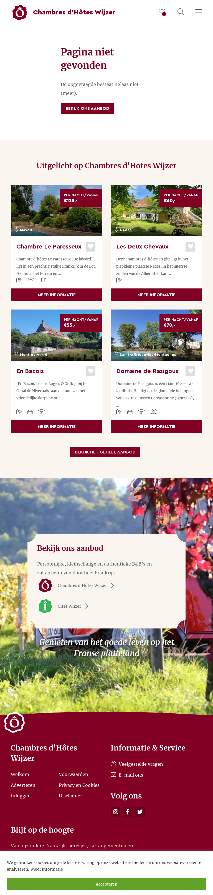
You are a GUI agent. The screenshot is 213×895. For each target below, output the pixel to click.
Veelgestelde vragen (137, 764)
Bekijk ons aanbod (87, 108)
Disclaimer (70, 795)
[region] (106, 873)
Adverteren (23, 785)
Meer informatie (47, 869)
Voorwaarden (73, 774)
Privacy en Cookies (79, 785)
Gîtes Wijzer (64, 606)
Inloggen (21, 795)
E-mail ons (127, 775)
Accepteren (106, 884)
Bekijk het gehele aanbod (105, 452)
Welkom (20, 774)
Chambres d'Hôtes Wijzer (77, 585)
